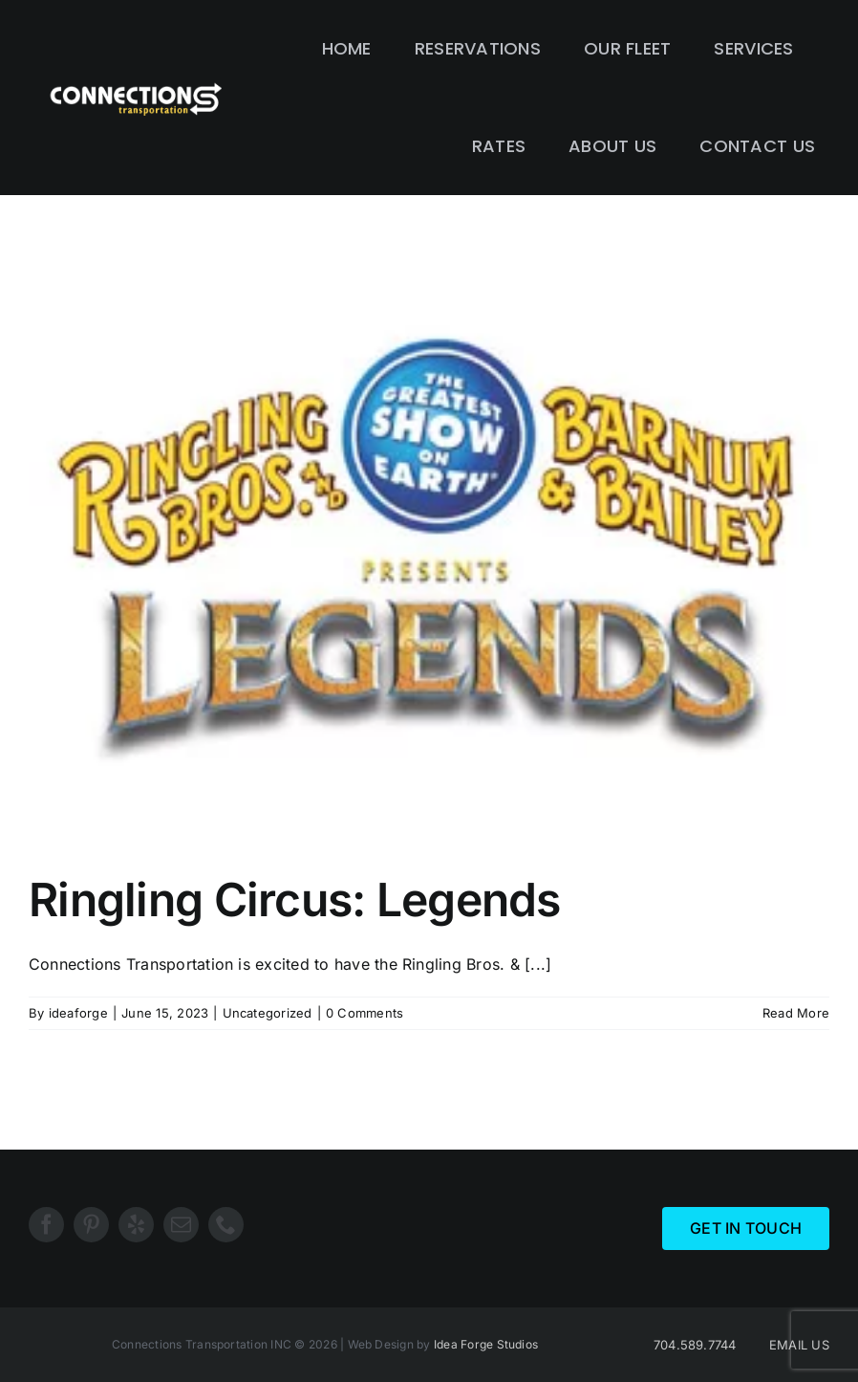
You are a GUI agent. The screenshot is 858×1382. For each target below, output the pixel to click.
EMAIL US (799, 1344)
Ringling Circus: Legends (295, 899)
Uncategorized (267, 1012)
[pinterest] (91, 1224)
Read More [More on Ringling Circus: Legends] (795, 1012)
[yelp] (136, 1224)
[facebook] (46, 1224)
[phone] (226, 1224)
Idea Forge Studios (486, 1344)
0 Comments (364, 1012)
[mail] (181, 1224)
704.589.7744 (695, 1344)
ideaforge (78, 1012)
